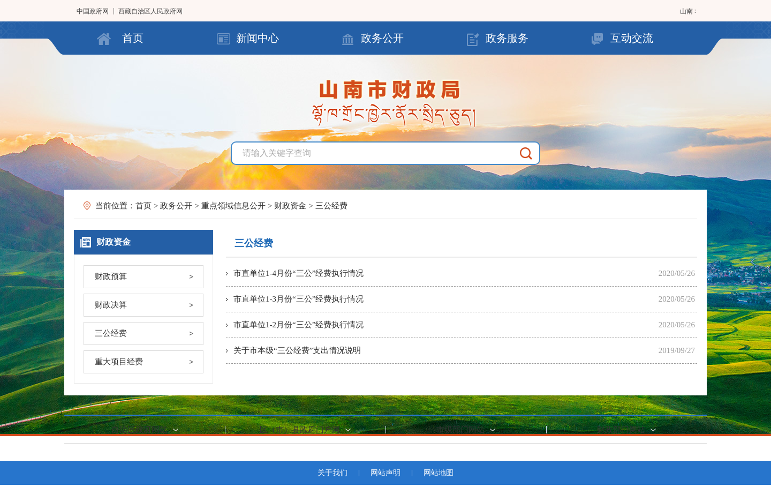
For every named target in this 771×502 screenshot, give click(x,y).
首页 (132, 38)
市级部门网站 (460, 429)
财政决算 (111, 305)
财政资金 (290, 205)
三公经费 (331, 205)
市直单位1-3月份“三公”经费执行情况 (298, 299)
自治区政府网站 (139, 429)
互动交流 (631, 38)
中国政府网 (93, 11)
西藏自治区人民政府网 (150, 11)
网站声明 (385, 473)
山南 (687, 11)
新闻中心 (257, 38)
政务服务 (507, 38)
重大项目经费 (119, 361)
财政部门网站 (621, 429)
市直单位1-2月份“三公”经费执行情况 (298, 324)
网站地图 (438, 473)
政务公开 (382, 38)
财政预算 (111, 276)
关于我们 (332, 473)
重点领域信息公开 (233, 205)
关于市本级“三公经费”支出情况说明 (297, 350)
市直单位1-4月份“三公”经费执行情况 (298, 273)
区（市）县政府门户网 (300, 429)
